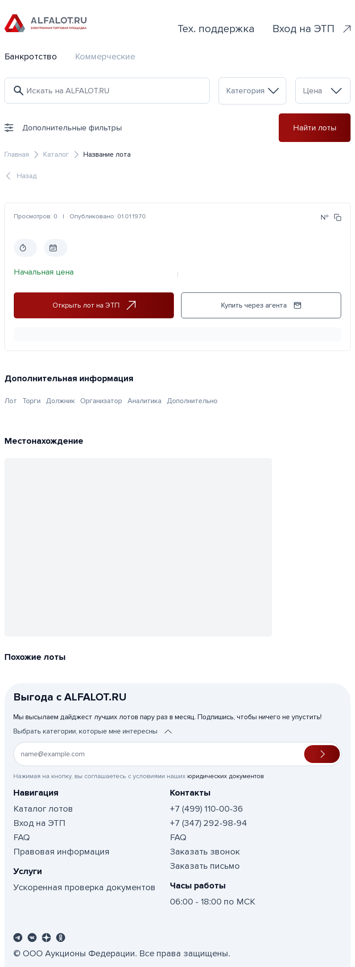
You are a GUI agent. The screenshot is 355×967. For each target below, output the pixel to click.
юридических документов (225, 776)
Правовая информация (61, 851)
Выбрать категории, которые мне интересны (92, 731)
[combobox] (252, 90)
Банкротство (30, 56)
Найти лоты (314, 128)
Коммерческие (105, 56)
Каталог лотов (43, 809)
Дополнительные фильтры (63, 128)
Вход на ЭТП (311, 28)
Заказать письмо (205, 866)
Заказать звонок (205, 851)
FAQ (21, 837)
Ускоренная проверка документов (84, 887)
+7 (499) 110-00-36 (206, 809)
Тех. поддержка (216, 28)
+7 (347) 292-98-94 (208, 823)
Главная (16, 154)
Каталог (56, 154)
